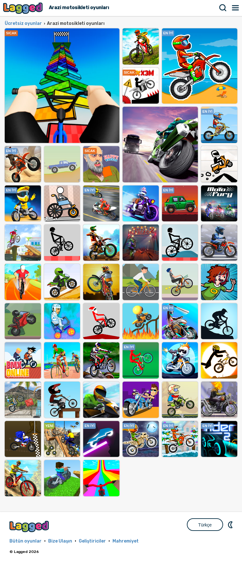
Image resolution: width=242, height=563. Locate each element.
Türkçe (205, 524)
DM (231, 524)
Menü (235, 8)
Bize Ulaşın (60, 541)
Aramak (223, 8)
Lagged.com (29, 526)
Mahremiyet (125, 541)
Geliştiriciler (92, 541)
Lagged (23, 8)
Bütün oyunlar (25, 541)
